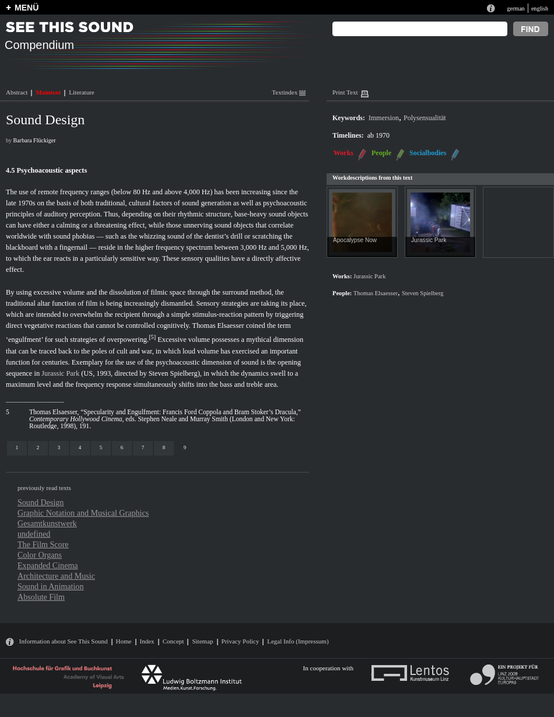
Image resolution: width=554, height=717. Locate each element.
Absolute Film (41, 596)
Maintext (48, 92)
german (515, 8)
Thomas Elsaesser (218, 325)
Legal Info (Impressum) (297, 641)
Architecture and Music (56, 575)
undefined (33, 533)
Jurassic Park (60, 373)
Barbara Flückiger (34, 140)
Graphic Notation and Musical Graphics (83, 512)
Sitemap (202, 641)
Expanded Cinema (47, 565)
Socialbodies (427, 153)
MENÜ (26, 7)
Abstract (16, 92)
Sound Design (40, 502)
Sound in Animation (50, 586)
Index (147, 641)
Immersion (384, 118)
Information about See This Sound (63, 641)
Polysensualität (425, 118)
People (381, 153)
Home (124, 641)
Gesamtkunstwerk (47, 523)
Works (343, 153)
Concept (173, 641)
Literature (81, 92)
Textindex (289, 92)
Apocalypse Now (355, 240)
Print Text (344, 92)
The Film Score (43, 544)
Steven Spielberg (173, 373)
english (539, 8)
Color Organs (39, 554)
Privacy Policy (241, 641)
